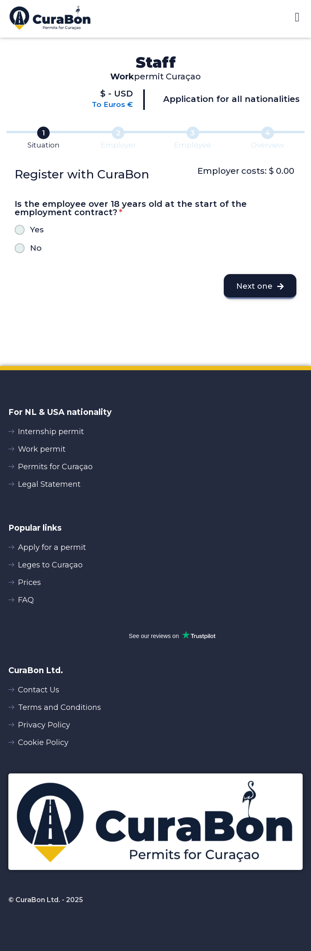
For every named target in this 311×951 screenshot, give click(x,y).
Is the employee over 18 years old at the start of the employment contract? (131, 208)
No (36, 248)
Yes (37, 230)
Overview (267, 145)
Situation (44, 145)
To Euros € (112, 104)
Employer (118, 145)
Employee (192, 145)
